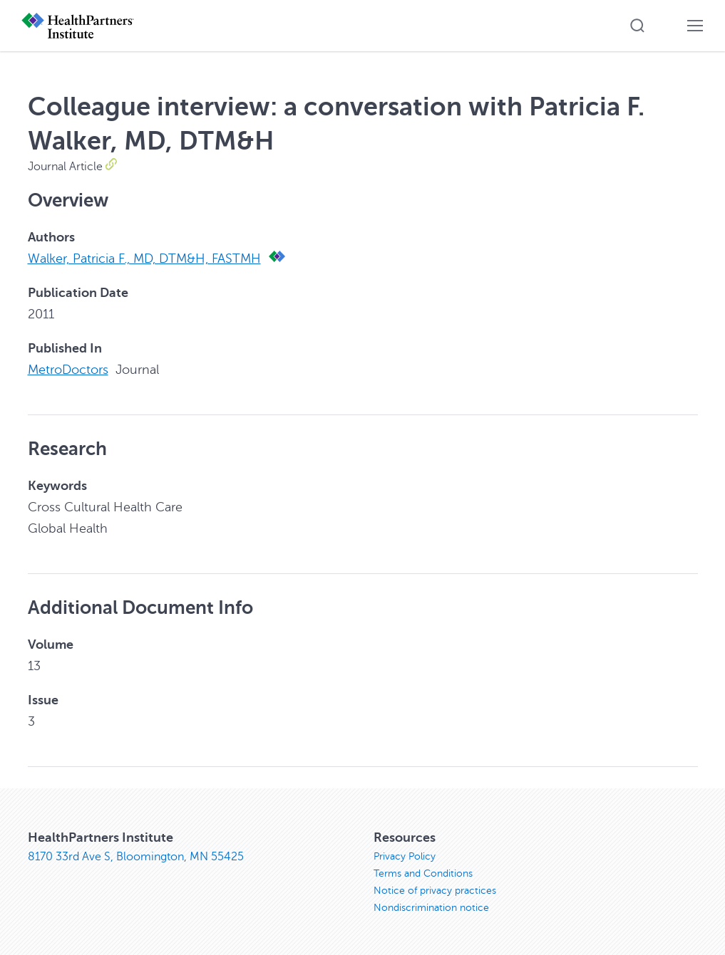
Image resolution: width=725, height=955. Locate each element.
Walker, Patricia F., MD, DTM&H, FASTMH (144, 258)
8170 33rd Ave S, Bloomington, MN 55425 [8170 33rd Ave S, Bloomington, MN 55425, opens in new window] (136, 856)
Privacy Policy (405, 856)
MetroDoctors (68, 369)
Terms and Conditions (423, 873)
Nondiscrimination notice (431, 907)
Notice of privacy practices (435, 890)
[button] (637, 25)
